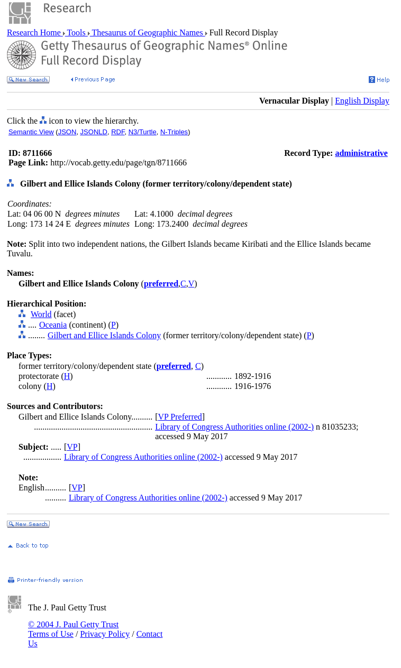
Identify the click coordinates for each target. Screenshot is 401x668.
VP (72, 446)
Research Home (35, 32)
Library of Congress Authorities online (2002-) (234, 426)
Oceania (53, 324)
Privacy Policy (105, 633)
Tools (76, 32)
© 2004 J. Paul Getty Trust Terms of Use (73, 629)
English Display (362, 100)
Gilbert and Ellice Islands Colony (104, 335)
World (41, 314)
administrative (361, 153)
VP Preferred (180, 416)
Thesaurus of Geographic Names (147, 32)
